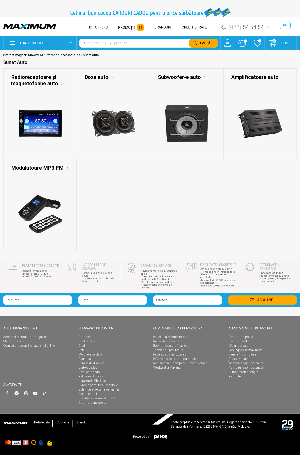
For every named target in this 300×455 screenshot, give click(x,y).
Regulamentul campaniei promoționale (180, 363)
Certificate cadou (90, 372)
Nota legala (42, 422)
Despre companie (240, 337)
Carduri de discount (91, 363)
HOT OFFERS (97, 27)
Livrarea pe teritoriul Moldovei (98, 385)
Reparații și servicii (166, 341)
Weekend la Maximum (168, 367)
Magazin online (13, 341)
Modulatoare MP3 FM (38, 168)
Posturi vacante (239, 359)
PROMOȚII (126, 27)
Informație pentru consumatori (174, 359)
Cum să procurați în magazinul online (29, 345)
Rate (81, 350)
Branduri (82, 422)
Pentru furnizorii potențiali (246, 367)
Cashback (85, 359)
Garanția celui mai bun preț (96, 398)
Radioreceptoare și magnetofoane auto (35, 80)
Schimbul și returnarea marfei (98, 389)
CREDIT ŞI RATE (194, 27)
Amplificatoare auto (255, 77)
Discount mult (88, 394)
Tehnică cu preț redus (168, 350)
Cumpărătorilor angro (243, 372)
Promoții (84, 337)
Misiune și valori (239, 345)
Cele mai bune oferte (92, 402)
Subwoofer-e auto (180, 77)
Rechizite (234, 376)
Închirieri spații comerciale (246, 363)
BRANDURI (162, 27)
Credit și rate (86, 341)
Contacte (63, 422)
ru (285, 25)
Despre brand (237, 341)
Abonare (265, 300)
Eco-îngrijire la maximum (245, 350)
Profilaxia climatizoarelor (170, 354)
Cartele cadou (87, 367)
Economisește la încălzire (170, 345)
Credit (82, 345)
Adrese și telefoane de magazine (25, 337)
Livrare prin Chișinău (92, 380)
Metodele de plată (90, 354)
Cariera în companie (242, 354)
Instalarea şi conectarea (169, 337)
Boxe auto (97, 77)
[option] (150, 12)
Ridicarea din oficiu (91, 376)
